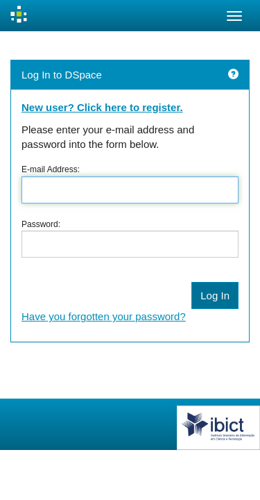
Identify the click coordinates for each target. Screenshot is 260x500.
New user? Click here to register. (102, 107)
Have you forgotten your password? (103, 316)
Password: (40, 224)
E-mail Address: (50, 169)
